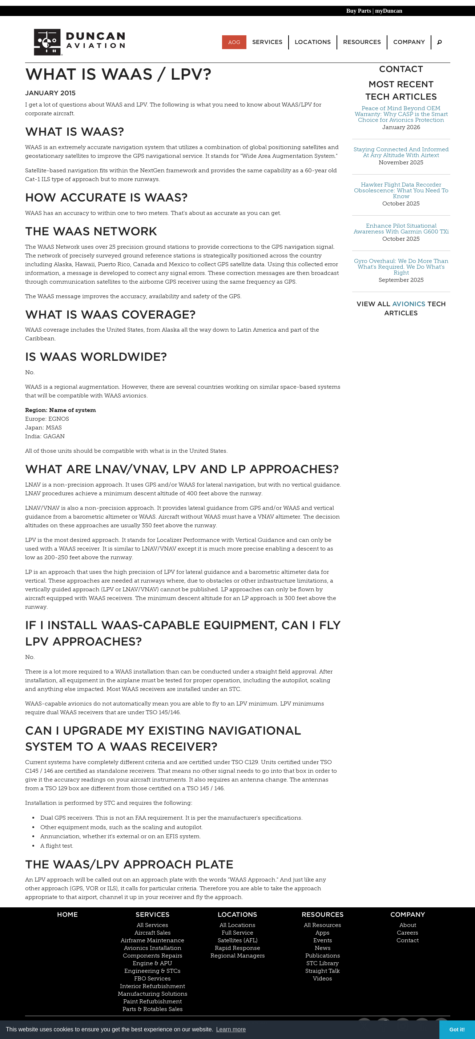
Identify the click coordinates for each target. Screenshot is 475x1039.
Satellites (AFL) (238, 940)
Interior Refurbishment (152, 986)
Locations (237, 914)
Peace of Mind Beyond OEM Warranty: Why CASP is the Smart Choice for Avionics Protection (401, 114)
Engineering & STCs (152, 971)
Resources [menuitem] (362, 42)
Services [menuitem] (267, 42)
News (323, 948)
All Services (152, 925)
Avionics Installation (152, 948)
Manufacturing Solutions (153, 994)
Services (153, 914)
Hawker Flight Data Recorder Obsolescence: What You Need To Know (401, 190)
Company (407, 914)
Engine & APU (152, 963)
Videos (322, 979)
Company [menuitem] (409, 42)
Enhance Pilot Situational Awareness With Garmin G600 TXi (401, 229)
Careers (407, 933)
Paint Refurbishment (152, 1001)
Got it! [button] (457, 1029)
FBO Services (152, 979)
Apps (322, 933)
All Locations (237, 925)
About (407, 925)
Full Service (237, 933)
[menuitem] (439, 42)
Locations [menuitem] (313, 42)
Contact (407, 940)
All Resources (322, 925)
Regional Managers (237, 956)
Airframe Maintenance (152, 940)
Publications (322, 956)
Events (322, 940)
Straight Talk (322, 971)
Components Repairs (152, 956)
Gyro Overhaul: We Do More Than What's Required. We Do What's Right (401, 267)
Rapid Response (237, 948)
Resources (323, 914)
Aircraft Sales (152, 933)
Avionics (409, 304)
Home (67, 914)
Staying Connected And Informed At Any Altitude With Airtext (401, 152)
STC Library (322, 963)
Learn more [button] (231, 1029)
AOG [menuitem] (234, 42)
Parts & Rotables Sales (152, 1009)
